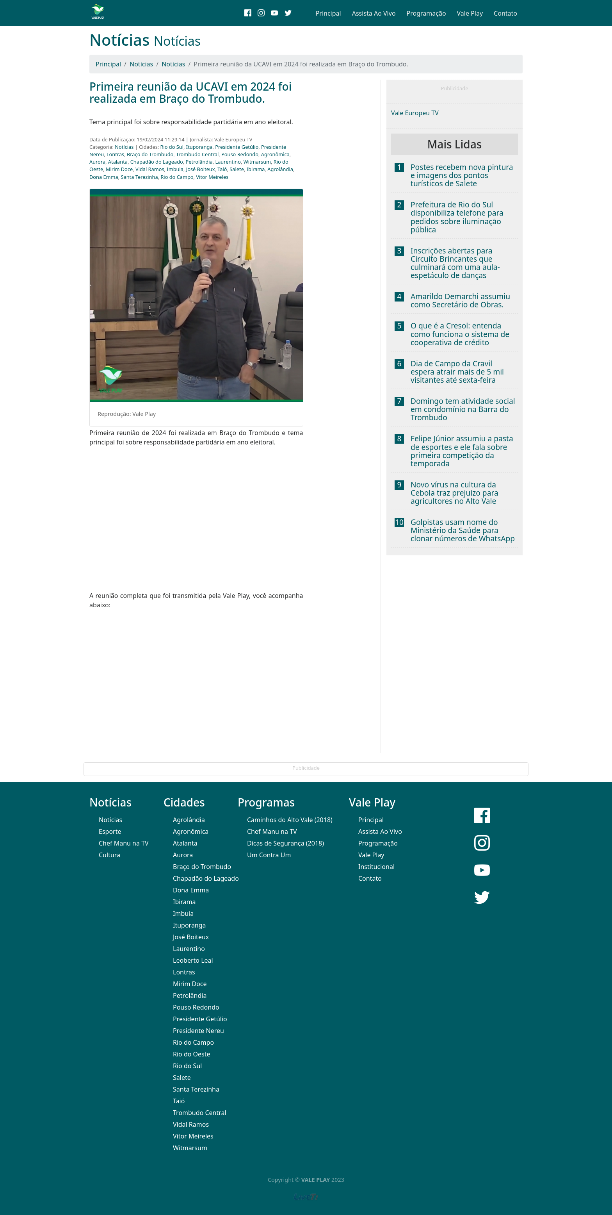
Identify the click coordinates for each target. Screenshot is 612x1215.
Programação (426, 13)
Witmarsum (257, 161)
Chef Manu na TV (124, 843)
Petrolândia (199, 161)
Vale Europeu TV (415, 113)
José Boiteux (200, 169)
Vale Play (470, 13)
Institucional (376, 866)
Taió (222, 169)
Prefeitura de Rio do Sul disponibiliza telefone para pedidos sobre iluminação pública (457, 216)
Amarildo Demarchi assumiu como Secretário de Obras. (460, 300)
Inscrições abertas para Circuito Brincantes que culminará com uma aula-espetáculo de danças (455, 262)
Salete (237, 169)
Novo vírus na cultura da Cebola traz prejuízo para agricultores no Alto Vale (454, 492)
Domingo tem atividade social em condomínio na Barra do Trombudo (463, 409)
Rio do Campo (176, 176)
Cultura (109, 855)
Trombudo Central (197, 154)
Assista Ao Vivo (374, 13)
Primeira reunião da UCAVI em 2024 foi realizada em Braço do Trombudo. (190, 92)
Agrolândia (280, 169)
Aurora (97, 161)
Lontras (115, 154)
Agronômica (275, 154)
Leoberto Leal (193, 960)
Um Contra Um (269, 855)
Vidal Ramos (149, 169)
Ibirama (256, 169)
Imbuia (175, 169)
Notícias (141, 64)
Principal (328, 13)
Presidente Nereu (198, 1030)
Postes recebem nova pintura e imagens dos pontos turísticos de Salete (462, 175)
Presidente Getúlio (236, 146)
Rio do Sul (172, 146)
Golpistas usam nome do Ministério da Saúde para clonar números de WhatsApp (463, 530)
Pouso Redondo (239, 154)
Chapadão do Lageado (156, 161)
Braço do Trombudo (150, 154)
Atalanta (118, 161)
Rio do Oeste (191, 1054)
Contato (505, 13)
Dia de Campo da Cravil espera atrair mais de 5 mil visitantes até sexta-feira (457, 371)
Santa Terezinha (139, 176)
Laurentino (228, 161)
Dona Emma (103, 176)
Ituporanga (199, 146)
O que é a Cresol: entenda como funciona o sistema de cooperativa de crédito (460, 333)
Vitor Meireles (212, 176)
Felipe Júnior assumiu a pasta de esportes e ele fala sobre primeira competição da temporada (462, 450)
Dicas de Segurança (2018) (285, 843)
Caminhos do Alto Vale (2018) (290, 819)
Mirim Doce (119, 169)
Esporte (110, 831)
